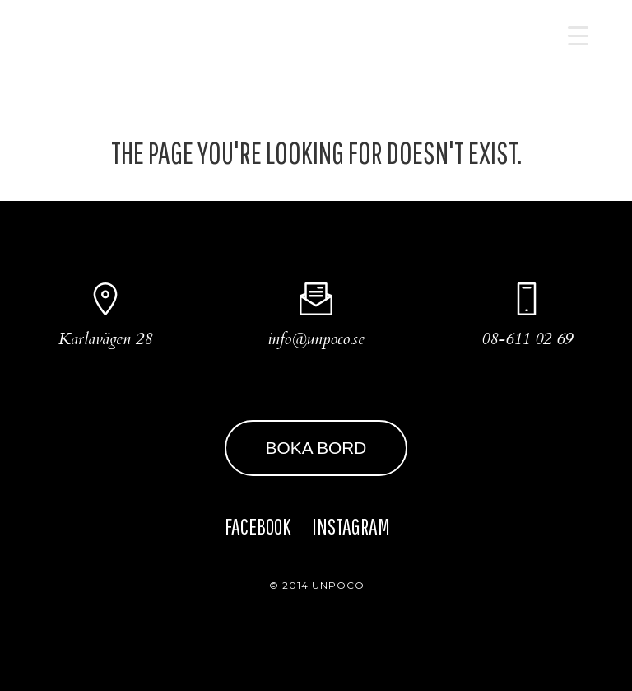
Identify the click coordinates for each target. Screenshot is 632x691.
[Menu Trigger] (578, 35)
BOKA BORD (316, 447)
